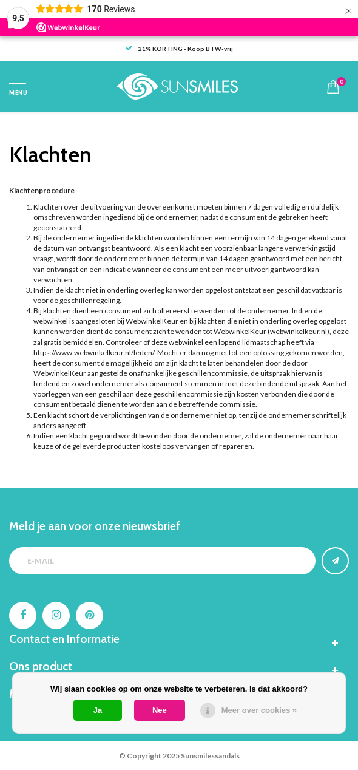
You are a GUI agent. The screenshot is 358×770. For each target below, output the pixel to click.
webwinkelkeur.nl (298, 331)
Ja (97, 710)
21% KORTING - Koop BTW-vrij (179, 48)
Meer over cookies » (259, 710)
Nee (159, 710)
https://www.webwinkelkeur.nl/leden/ (93, 352)
